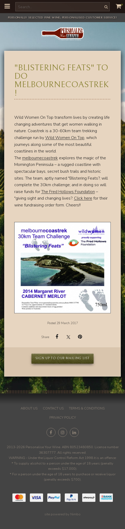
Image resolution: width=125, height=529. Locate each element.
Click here (83, 198)
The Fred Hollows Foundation (68, 192)
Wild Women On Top (64, 138)
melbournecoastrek (40, 158)
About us (29, 408)
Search (105, 6)
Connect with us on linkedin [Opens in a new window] (74, 432)
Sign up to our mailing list (62, 358)
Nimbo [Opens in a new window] (75, 514)
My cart (122, 4)
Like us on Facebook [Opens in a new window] (51, 432)
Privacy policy (62, 417)
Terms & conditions (87, 408)
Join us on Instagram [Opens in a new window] (62, 432)
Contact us (53, 408)
